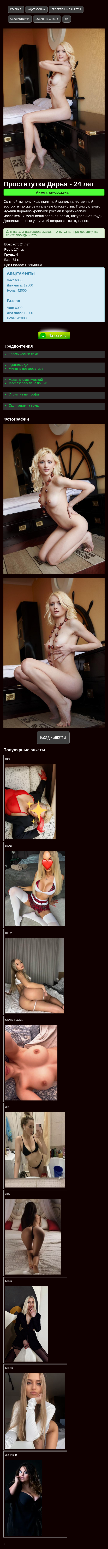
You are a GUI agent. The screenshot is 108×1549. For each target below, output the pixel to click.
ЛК (66, 19)
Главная (15, 9)
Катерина (9, 1367)
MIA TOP (8, 932)
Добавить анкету (46, 19)
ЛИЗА (7, 1193)
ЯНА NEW (9, 845)
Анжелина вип (11, 1454)
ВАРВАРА (9, 1280)
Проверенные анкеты (66, 9)
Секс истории (19, 19)
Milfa (7, 758)
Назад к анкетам (53, 737)
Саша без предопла (13, 1019)
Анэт (7, 1106)
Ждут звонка (36, 9)
